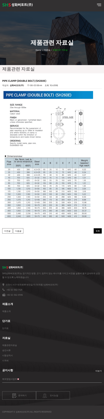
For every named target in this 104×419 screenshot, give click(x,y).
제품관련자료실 (9, 345)
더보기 (98, 371)
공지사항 (7, 370)
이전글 (7, 231)
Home (38, 50)
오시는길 (50, 396)
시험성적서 (7, 355)
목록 (98, 231)
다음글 (18, 231)
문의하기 (19, 396)
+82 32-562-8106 (14, 295)
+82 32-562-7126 (14, 289)
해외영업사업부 (9, 379)
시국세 (5, 360)
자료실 (47, 50)
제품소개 (6, 311)
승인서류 (6, 350)
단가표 (5, 328)
